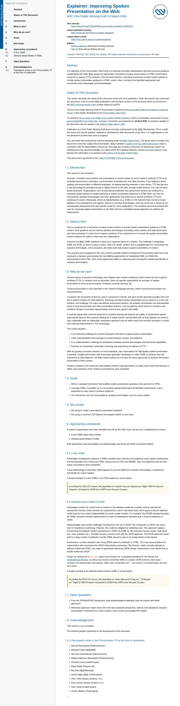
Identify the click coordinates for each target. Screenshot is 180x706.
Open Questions (22, 61)
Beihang (103, 54)
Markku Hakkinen (79, 46)
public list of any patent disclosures (142, 144)
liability (114, 54)
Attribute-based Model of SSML (28, 56)
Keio (97, 54)
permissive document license (139, 54)
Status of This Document (26, 15)
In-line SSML (19, 52)
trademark (121, 54)
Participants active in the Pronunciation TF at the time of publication (33, 71)
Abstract (18, 9)
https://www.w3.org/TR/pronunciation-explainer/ (92, 33)
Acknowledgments (23, 67)
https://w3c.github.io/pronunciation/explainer (91, 39)
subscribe (93, 121)
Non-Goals (19, 43)
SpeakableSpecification (77, 560)
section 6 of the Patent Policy (122, 153)
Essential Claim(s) (154, 150)
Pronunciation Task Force (114, 113)
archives (102, 121)
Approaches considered (25, 49)
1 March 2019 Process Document (116, 158)
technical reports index (83, 105)
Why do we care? (22, 32)
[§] (65, 168)
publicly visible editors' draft (112, 124)
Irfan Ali (74, 49)
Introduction (20, 21)
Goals (16, 38)
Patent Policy (131, 141)
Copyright (70, 54)
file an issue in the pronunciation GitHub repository (104, 118)
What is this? (20, 26)
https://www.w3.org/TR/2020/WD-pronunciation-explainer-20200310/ (102, 26)
